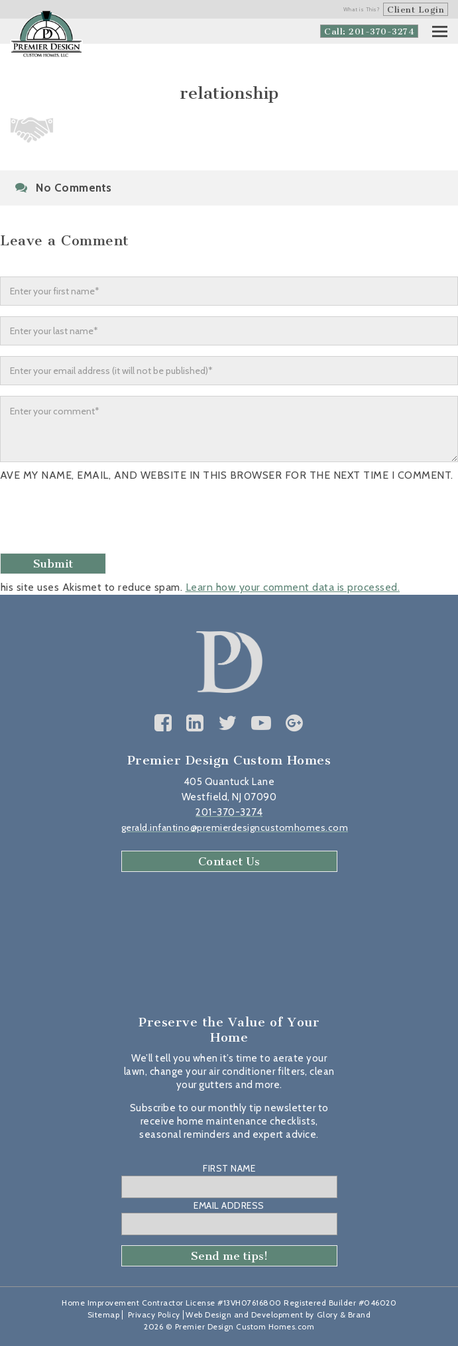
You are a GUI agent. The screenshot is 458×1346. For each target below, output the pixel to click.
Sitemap (103, 1314)
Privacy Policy (154, 1314)
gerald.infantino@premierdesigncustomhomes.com (235, 827)
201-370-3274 (229, 812)
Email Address (229, 1205)
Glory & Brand (344, 1314)
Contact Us (229, 861)
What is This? (361, 9)
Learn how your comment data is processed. (293, 587)
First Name (229, 1168)
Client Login (415, 10)
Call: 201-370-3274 (369, 31)
